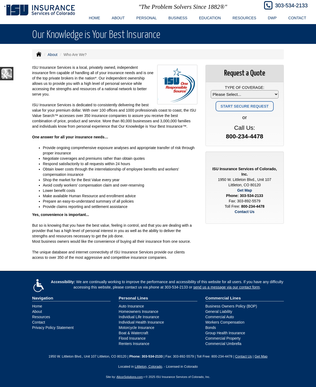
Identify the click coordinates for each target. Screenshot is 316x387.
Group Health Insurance (225, 333)
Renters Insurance (134, 344)
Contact (297, 18)
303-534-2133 (291, 5)
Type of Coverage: (244, 87)
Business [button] (177, 18)
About (53, 54)
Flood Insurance (132, 338)
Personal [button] (146, 18)
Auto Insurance (131, 306)
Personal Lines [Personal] (133, 298)
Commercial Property (222, 338)
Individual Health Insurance (141, 322)
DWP (272, 18)
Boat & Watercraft (133, 333)
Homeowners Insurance (138, 311)
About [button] (118, 18)
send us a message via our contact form (226, 287)
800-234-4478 (244, 136)
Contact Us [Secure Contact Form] (244, 212)
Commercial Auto (219, 317)
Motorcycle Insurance (136, 327)
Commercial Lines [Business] (223, 298)
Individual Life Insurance (139, 317)
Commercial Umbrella (223, 344)
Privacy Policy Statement (53, 327)
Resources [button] (244, 18)
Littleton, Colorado (148, 367)
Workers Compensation (224, 322)
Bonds (210, 327)
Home (94, 18)
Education (210, 18)
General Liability (218, 311)
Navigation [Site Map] (42, 298)
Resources (41, 317)
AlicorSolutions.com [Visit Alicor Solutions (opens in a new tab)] (129, 376)
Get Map (244, 190)
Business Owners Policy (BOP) (231, 306)
